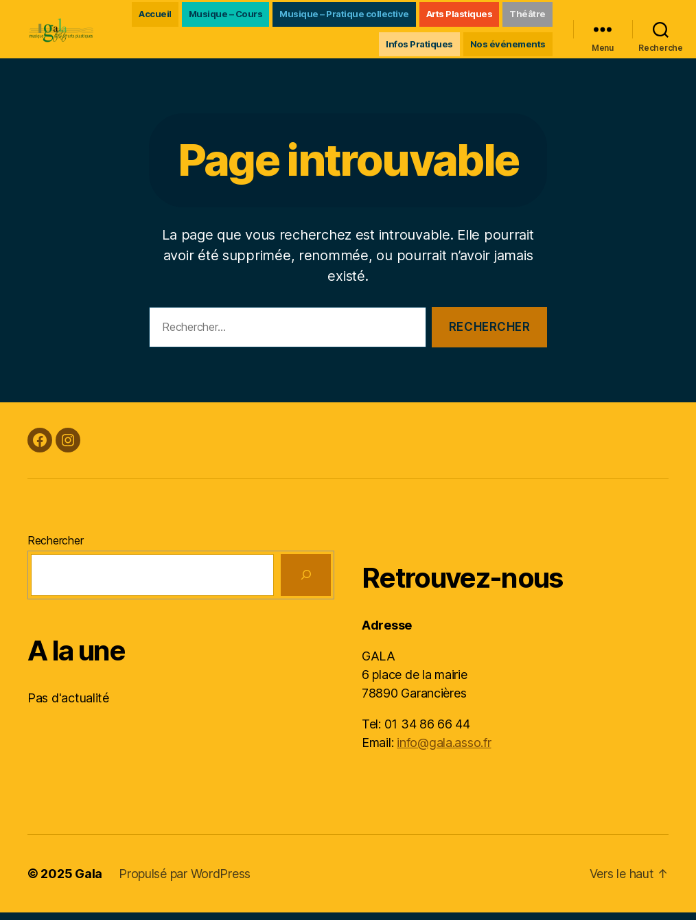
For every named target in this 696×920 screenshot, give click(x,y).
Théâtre (351, 47)
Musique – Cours (279, 17)
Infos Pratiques (419, 47)
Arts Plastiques (512, 17)
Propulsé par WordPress (185, 881)
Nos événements (508, 47)
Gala (88, 881)
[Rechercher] (306, 582)
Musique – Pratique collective (398, 17)
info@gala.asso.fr (444, 750)
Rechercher (55, 548)
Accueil (208, 17)
